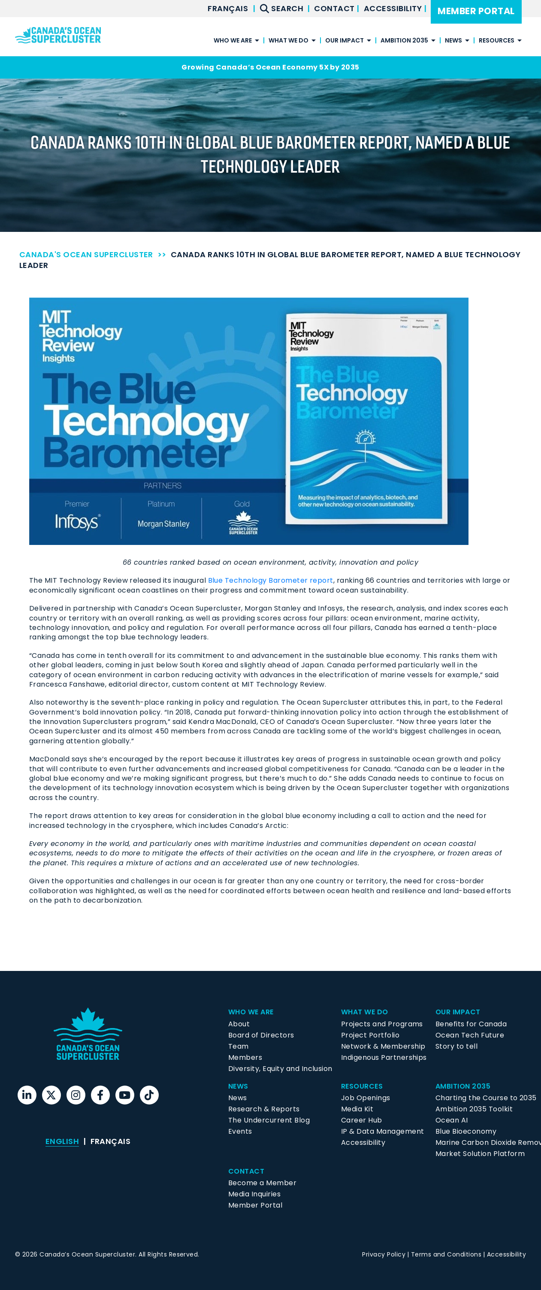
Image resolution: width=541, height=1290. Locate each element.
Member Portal (476, 11)
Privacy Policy (383, 1254)
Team (238, 1046)
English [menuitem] (62, 1141)
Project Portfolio (370, 1035)
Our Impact (344, 41)
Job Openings (365, 1098)
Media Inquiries (254, 1194)
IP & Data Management (382, 1131)
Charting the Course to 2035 (486, 1098)
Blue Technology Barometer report (270, 580)
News (453, 41)
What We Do (288, 41)
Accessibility (394, 8)
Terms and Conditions (446, 1254)
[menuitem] (227, 8)
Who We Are (233, 41)
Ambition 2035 (404, 41)
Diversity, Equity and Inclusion (280, 1069)
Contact (335, 8)
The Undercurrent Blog (269, 1120)
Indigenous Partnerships (384, 1057)
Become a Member (262, 1183)
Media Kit (357, 1109)
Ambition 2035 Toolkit (474, 1109)
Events (240, 1131)
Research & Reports (264, 1109)
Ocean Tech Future (469, 1035)
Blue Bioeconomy (465, 1131)
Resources (496, 41)
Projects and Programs (382, 1024)
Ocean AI (451, 1120)
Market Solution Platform (480, 1154)
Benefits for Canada (471, 1024)
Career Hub (361, 1120)
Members (245, 1057)
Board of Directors (261, 1035)
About (239, 1024)
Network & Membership (383, 1046)
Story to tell (456, 1046)
